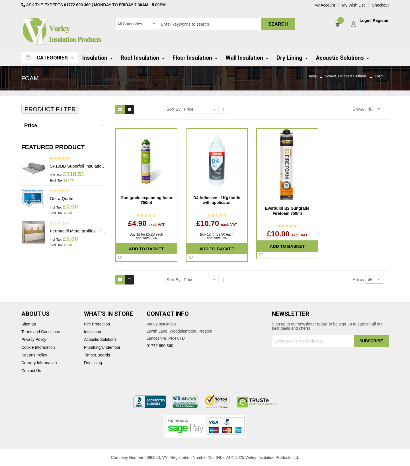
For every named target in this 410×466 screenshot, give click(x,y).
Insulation (92, 332)
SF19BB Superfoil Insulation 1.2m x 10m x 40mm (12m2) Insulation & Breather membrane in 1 (78, 166)
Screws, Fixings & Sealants (345, 76)
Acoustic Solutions (100, 339)
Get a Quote (61, 198)
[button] (120, 257)
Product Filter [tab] (50, 109)
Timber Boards (97, 355)
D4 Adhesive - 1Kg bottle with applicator (216, 200)
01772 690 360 (77, 5)
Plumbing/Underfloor (102, 347)
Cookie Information (38, 347)
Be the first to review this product (59, 159)
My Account (324, 5)
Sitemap (28, 324)
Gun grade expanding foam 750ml (146, 200)
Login (365, 20)
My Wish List (353, 5)
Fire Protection (97, 324)
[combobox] (205, 24)
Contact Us (31, 371)
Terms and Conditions (40, 332)
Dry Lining (93, 363)
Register (381, 20)
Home (312, 76)
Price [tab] (30, 125)
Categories (52, 58)
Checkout (380, 5)
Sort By (174, 109)
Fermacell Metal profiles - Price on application (78, 230)
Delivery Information (39, 363)
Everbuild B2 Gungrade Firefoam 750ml (287, 211)
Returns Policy (34, 355)
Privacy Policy (33, 339)
